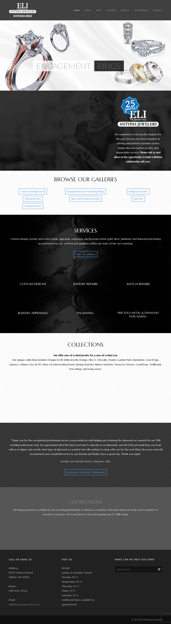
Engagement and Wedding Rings (85, 191)
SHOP (98, 10)
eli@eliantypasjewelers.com (24, 604)
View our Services (85, 254)
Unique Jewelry (32, 206)
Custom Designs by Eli (33, 191)
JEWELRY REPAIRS (85, 284)
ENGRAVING (85, 313)
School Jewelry (33, 198)
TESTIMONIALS (141, 10)
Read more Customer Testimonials (85, 472)
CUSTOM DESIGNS (33, 284)
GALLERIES (111, 10)
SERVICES (125, 10)
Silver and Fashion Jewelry (85, 198)
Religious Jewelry (138, 191)
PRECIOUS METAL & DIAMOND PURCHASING (138, 314)
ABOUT (87, 10)
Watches (138, 198)
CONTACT (157, 10)
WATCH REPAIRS (138, 284)
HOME (77, 10)
